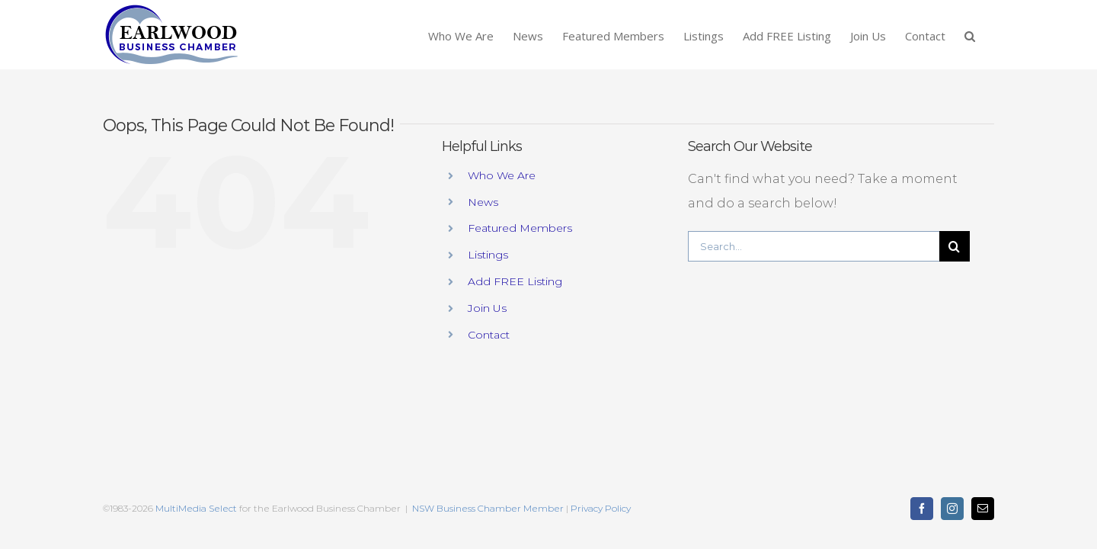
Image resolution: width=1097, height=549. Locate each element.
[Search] (954, 246)
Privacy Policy (601, 508)
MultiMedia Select (196, 508)
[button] (988, 34)
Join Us (487, 308)
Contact (489, 335)
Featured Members (520, 228)
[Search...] (813, 246)
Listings (488, 255)
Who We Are (502, 175)
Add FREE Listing (515, 281)
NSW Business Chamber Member (487, 508)
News (483, 202)
